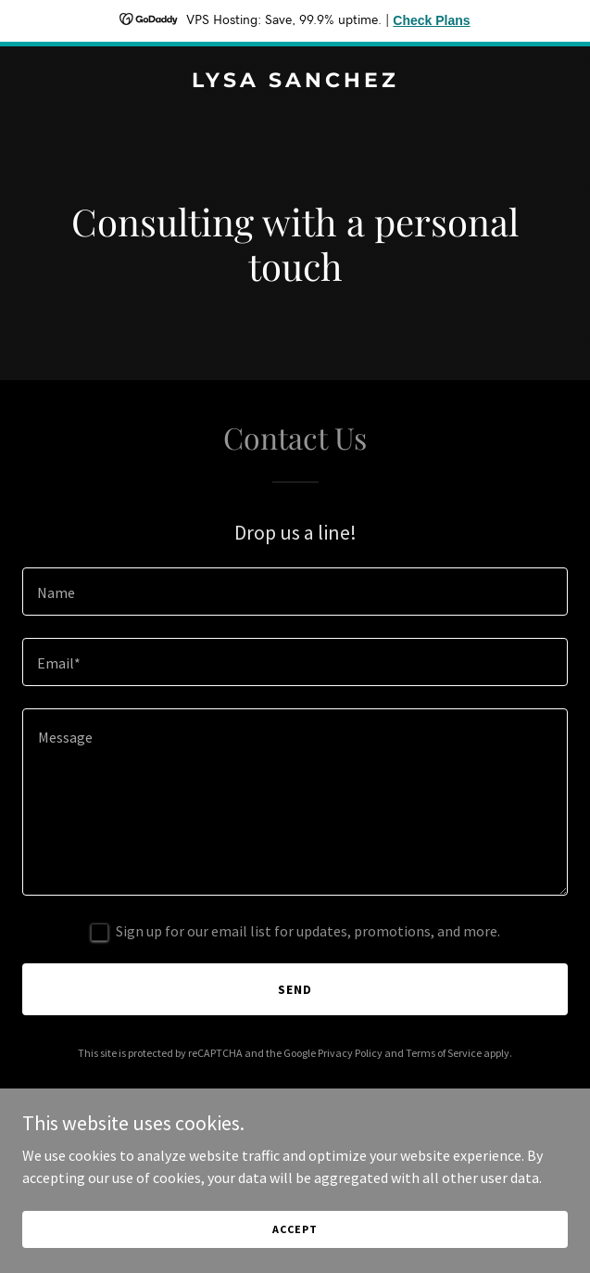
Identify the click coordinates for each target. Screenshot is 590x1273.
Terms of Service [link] (444, 1053)
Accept (294, 1229)
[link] (295, 81)
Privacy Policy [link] (350, 1053)
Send (295, 989)
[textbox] (295, 591)
